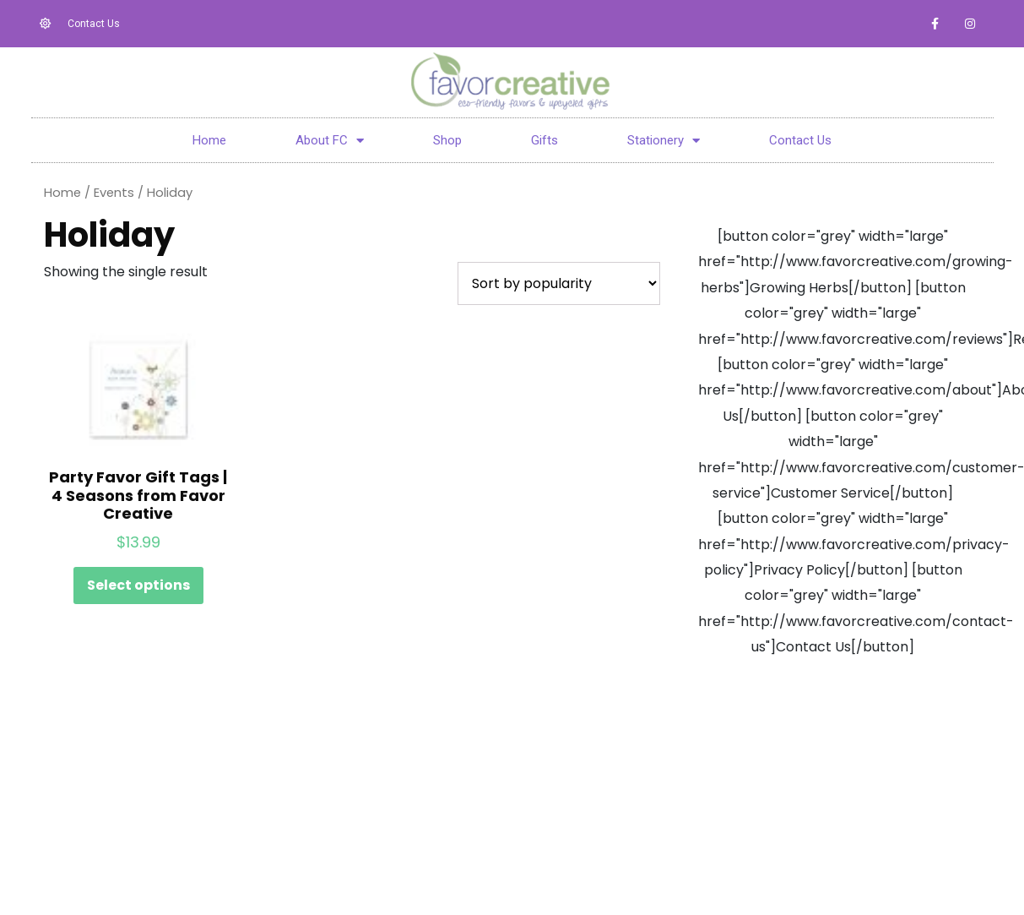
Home (210, 140)
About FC (329, 140)
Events (114, 192)
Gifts (544, 140)
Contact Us (799, 140)
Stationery (663, 140)
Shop (447, 140)
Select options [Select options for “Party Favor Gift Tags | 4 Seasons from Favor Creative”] (138, 585)
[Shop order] (559, 283)
